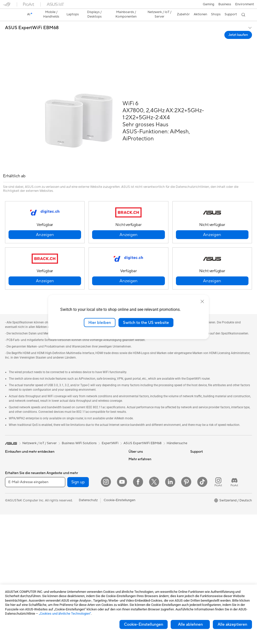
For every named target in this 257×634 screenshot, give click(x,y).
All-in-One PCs (16, 522)
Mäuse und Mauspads (82, 537)
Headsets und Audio (81, 545)
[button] (7, 6)
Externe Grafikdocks (81, 484)
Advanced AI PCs (203, 469)
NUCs (9, 545)
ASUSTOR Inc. (139, 476)
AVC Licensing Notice (206, 499)
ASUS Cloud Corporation (147, 484)
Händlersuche (177, 423)
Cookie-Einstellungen (143, 624)
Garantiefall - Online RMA (147, 507)
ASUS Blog (198, 507)
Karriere (134, 446)
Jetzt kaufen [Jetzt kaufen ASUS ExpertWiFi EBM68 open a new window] (238, 26)
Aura (193, 522)
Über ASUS (137, 439)
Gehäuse (72, 439)
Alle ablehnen (190, 624)
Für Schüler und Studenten (24, 484)
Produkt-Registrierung (145, 529)
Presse (133, 469)
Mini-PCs (12, 552)
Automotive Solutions (206, 492)
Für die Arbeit (15, 469)
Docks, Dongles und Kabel (85, 582)
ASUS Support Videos (144, 571)
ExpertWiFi (110, 423)
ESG (193, 439)
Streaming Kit (76, 552)
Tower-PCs (13, 530)
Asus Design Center (204, 477)
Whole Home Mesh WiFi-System (90, 507)
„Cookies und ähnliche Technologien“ (65, 613)
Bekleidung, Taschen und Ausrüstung (93, 560)
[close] (202, 301)
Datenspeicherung (79, 476)
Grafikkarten (14, 575)
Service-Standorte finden (147, 522)
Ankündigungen (140, 454)
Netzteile (72, 454)
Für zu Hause (14, 462)
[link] (129, 6)
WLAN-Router (76, 499)
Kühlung (72, 446)
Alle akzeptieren (232, 624)
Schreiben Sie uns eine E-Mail (150, 537)
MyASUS (135, 579)
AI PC (194, 461)
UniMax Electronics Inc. (145, 491)
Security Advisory (141, 563)
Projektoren (14, 515)
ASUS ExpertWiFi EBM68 (32, 19)
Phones (10, 446)
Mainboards (14, 568)
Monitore (12, 507)
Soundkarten (75, 461)
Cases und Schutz (79, 567)
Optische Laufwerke (81, 469)
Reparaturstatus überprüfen (149, 514)
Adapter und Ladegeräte (84, 575)
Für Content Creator (20, 477)
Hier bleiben (99, 322)
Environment (199, 446)
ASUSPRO (198, 484)
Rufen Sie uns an (140, 544)
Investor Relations (141, 461)
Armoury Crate (201, 514)
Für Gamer (13, 492)
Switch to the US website (146, 322)
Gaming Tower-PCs (19, 537)
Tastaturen (73, 530)
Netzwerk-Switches (80, 514)
